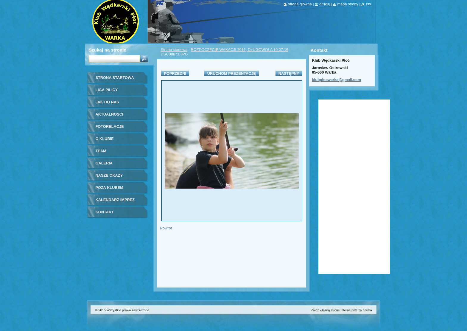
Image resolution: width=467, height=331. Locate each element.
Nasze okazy (109, 175)
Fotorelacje (110, 126)
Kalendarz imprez (115, 200)
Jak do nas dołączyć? (107, 104)
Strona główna (300, 4)
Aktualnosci (109, 114)
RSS (368, 4)
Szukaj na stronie (107, 49)
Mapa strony (347, 4)
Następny (288, 73)
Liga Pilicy (107, 90)
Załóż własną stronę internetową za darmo (341, 310)
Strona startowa (174, 49)
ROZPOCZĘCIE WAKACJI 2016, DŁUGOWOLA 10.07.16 (239, 49)
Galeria (104, 163)
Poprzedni (175, 73)
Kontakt (105, 212)
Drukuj (324, 4)
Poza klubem (109, 187)
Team (101, 151)
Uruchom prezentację (231, 73)
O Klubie (105, 138)
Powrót (166, 228)
